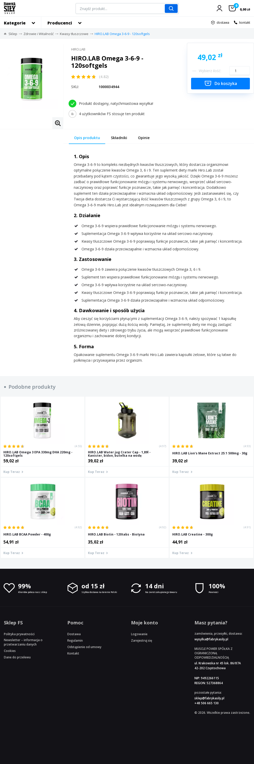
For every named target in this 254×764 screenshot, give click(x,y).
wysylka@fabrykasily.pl (211, 639)
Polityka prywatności (19, 634)
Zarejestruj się (141, 640)
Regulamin (75, 640)
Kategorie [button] (15, 23)
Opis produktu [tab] (87, 137)
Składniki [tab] (119, 137)
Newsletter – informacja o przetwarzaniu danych (23, 642)
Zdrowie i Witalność (38, 33)
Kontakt (73, 653)
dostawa (223, 22)
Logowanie (139, 634)
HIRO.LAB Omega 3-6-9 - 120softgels (122, 33)
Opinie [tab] (144, 137)
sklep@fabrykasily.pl (209, 698)
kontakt (244, 22)
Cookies (10, 651)
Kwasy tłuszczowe (74, 33)
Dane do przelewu (17, 657)
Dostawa (74, 634)
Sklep (13, 33)
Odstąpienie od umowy (84, 647)
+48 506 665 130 (206, 703)
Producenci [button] (59, 23)
